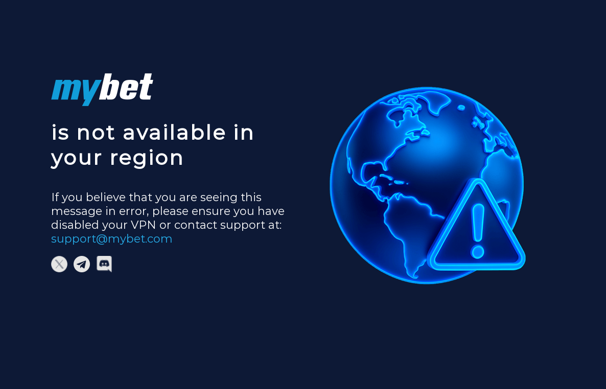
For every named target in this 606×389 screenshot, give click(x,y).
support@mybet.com (112, 239)
